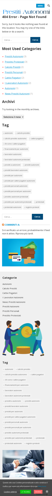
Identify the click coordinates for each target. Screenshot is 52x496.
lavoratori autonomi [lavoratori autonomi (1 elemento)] (13, 154)
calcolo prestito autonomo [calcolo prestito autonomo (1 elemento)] (15, 138)
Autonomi (10, 88)
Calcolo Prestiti (12, 67)
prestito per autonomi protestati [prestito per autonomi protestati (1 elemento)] (18, 202)
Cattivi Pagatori (13, 77)
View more (42, 486)
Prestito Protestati (14, 61)
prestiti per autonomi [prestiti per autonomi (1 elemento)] (13, 175)
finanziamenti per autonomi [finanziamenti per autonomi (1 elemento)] (16, 149)
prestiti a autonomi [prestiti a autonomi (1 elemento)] (12, 165)
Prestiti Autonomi (14, 56)
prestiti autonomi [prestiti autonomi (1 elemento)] (32, 165)
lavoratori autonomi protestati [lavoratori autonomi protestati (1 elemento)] (17, 159)
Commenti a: (12, 224)
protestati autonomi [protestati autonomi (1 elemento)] (13, 207)
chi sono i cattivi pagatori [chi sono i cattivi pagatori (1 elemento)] (15, 143)
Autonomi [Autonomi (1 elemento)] (9, 133)
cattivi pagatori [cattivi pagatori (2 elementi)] (37, 138)
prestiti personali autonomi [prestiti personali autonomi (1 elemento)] (16, 186)
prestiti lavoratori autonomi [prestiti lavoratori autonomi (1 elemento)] (16, 170)
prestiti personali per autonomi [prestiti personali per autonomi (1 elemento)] (18, 191)
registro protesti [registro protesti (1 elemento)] (32, 207)
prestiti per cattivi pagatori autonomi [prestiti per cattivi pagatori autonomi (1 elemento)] (20, 180)
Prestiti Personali (14, 72)
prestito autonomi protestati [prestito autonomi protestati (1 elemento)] (16, 196)
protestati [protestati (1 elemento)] (40, 202)
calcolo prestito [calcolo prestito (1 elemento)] (23, 133)
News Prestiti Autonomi (17, 93)
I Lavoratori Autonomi (16, 83)
